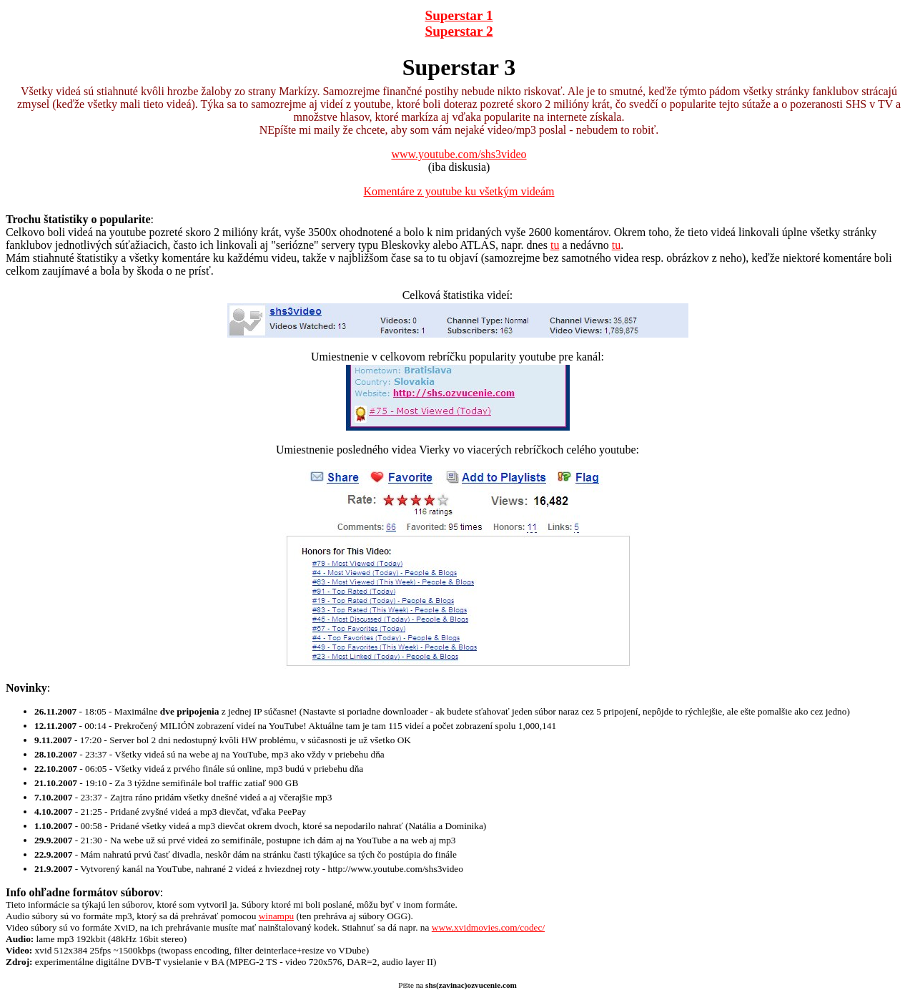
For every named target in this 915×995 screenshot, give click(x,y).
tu (554, 245)
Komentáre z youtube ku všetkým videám (458, 191)
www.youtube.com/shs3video (458, 154)
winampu (277, 916)
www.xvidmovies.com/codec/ (488, 927)
